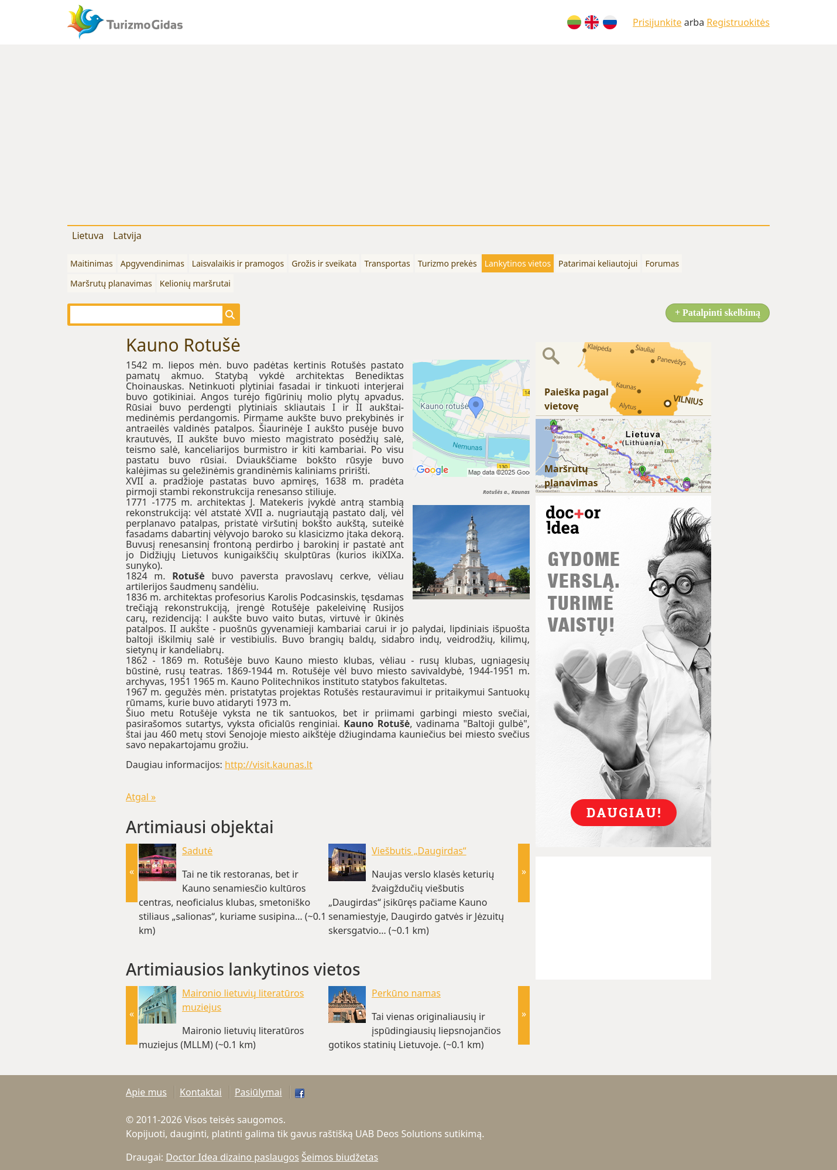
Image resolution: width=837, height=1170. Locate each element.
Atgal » (141, 796)
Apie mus (146, 1092)
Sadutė (197, 850)
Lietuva (88, 235)
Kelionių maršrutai (195, 283)
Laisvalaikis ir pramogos (238, 263)
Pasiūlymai (258, 1092)
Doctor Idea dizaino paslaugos (232, 1157)
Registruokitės (738, 22)
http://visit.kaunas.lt (269, 764)
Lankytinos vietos (518, 263)
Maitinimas (91, 263)
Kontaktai (201, 1092)
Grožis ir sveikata (323, 263)
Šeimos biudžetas (339, 1157)
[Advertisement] (418, 132)
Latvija (127, 235)
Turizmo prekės (447, 263)
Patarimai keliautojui (597, 263)
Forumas (662, 263)
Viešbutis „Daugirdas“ (419, 850)
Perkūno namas (406, 993)
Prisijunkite (657, 22)
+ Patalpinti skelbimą (717, 313)
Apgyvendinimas (152, 263)
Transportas (387, 263)
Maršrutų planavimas (111, 283)
